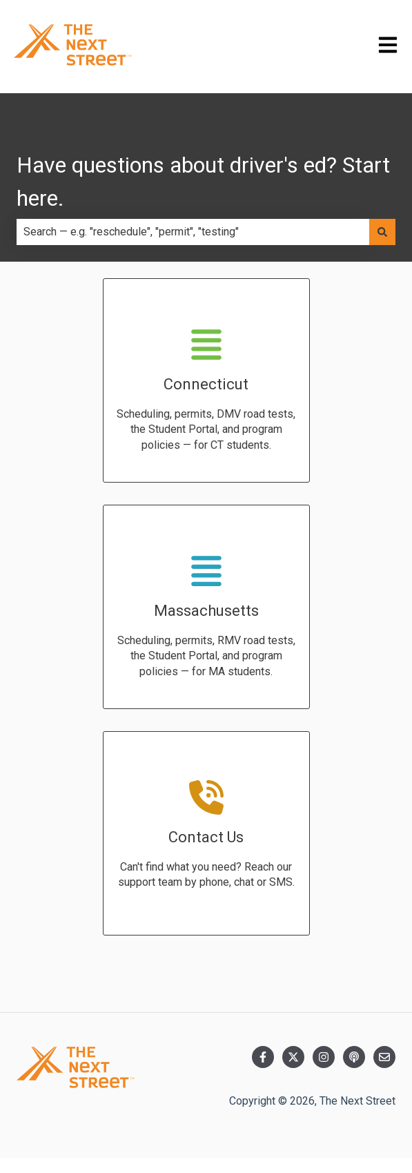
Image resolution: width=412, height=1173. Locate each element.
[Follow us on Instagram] (324, 1057)
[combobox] (193, 232)
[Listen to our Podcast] (354, 1057)
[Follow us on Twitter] (293, 1057)
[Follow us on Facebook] (263, 1057)
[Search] (382, 232)
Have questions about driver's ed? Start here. (203, 181)
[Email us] (384, 1057)
